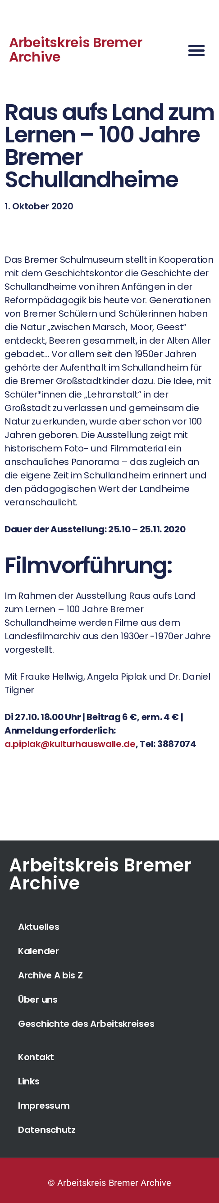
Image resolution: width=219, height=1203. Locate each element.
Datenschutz (47, 1129)
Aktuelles (38, 926)
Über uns (38, 999)
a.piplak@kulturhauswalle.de (70, 744)
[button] (196, 50)
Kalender (38, 951)
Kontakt (36, 1057)
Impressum (43, 1105)
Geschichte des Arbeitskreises (86, 1023)
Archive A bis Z (50, 975)
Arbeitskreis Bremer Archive (75, 49)
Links (29, 1081)
